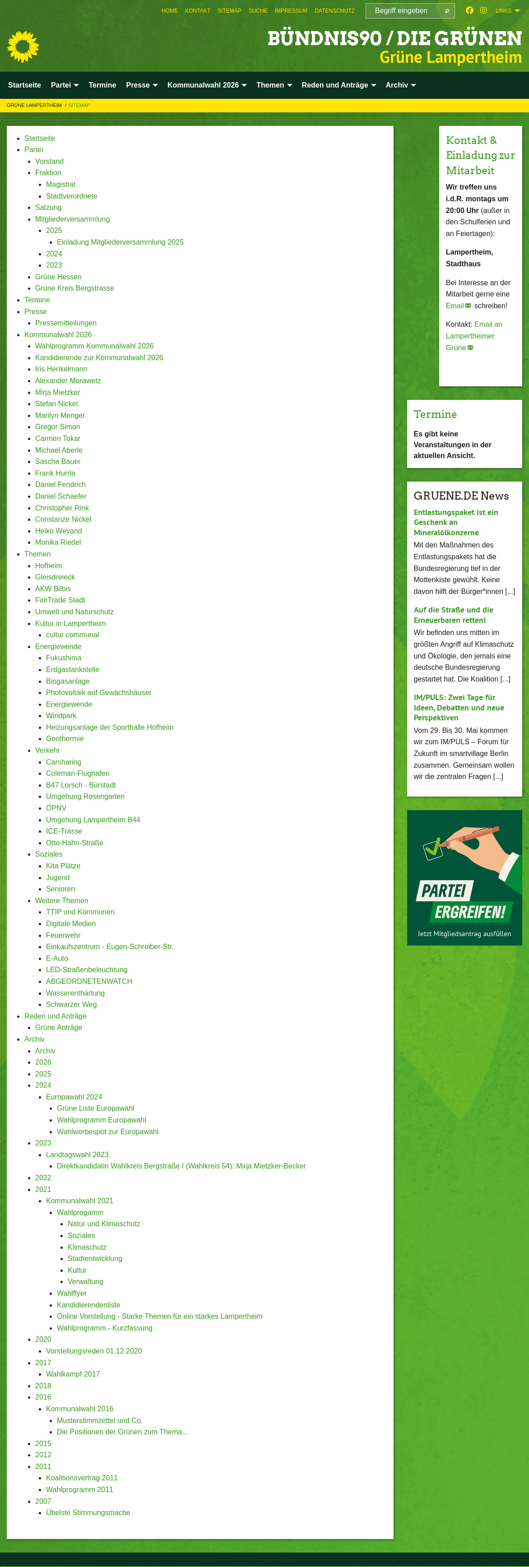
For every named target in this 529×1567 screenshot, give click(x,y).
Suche (258, 11)
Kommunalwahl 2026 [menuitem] (203, 85)
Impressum (291, 11)
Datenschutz (334, 11)
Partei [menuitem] (61, 85)
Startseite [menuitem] (24, 85)
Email (455, 321)
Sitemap (229, 11)
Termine (437, 429)
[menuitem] (170, 11)
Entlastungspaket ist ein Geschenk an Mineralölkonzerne (456, 537)
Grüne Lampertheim (35, 105)
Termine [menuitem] (102, 85)
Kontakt (197, 11)
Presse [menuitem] (138, 85)
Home (170, 11)
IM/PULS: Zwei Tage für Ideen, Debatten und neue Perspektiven (459, 722)
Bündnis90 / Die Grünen (388, 38)
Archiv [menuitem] (397, 85)
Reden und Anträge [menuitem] (335, 85)
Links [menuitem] (503, 11)
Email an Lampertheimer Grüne (474, 351)
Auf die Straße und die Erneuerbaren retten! (453, 630)
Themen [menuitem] (270, 85)
